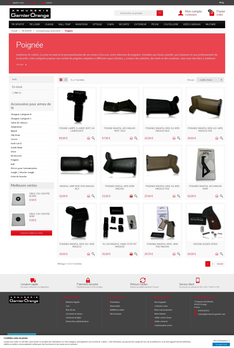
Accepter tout (221, 344)
